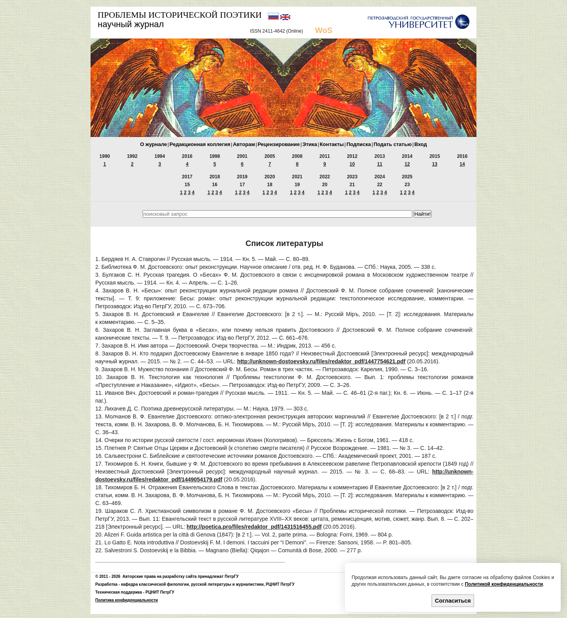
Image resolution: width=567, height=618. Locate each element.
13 (434, 164)
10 (352, 164)
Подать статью (393, 144)
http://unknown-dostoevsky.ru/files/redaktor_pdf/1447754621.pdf (321, 361)
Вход (420, 144)
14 (462, 164)
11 (379, 164)
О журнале (153, 144)
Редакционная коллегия (200, 144)
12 (407, 164)
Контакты (332, 144)
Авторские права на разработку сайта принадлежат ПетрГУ (180, 576)
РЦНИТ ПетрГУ (280, 584)
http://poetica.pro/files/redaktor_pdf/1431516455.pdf (254, 527)
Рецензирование (279, 144)
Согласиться (453, 601)
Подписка (358, 144)
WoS (323, 30)
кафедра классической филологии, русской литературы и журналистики (192, 584)
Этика (309, 144)
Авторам (244, 144)
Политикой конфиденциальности (504, 584)
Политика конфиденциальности (126, 600)
